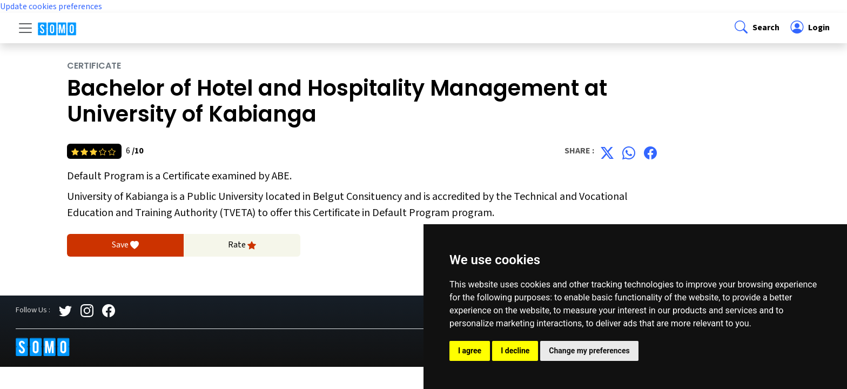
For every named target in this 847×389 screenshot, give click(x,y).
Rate (242, 245)
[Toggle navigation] (25, 28)
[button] (755, 28)
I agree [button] (469, 350)
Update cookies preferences (51, 6)
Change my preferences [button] (589, 350)
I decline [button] (515, 350)
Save (125, 245)
